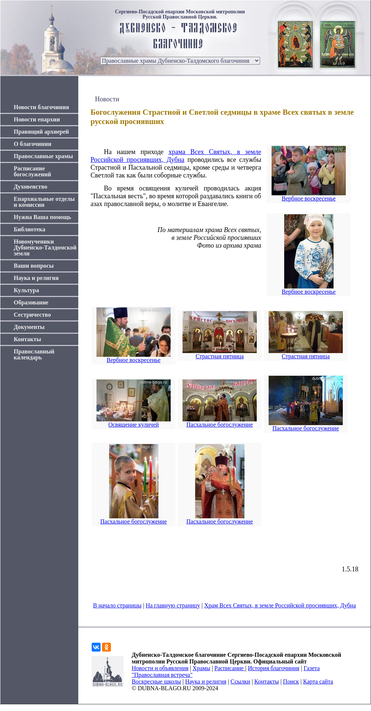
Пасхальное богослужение (219, 424)
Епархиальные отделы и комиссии (44, 202)
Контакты (27, 339)
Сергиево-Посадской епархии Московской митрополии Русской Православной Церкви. (180, 14)
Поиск (291, 681)
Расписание (229, 668)
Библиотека (29, 229)
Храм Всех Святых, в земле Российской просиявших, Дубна (280, 605)
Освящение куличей (133, 424)
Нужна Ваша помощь (42, 217)
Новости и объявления (160, 668)
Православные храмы (43, 156)
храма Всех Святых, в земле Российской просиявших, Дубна (176, 155)
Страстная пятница (220, 356)
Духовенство (30, 186)
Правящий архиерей (41, 131)
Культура (26, 290)
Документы (29, 327)
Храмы (201, 668)
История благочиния (273, 668)
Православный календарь (34, 354)
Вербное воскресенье (308, 198)
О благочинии (32, 144)
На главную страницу (173, 605)
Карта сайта (318, 681)
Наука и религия (36, 278)
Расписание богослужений (32, 171)
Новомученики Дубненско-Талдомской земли (45, 247)
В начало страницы (117, 605)
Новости (107, 99)
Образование (31, 302)
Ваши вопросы (34, 265)
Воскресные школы (156, 681)
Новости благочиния (41, 107)
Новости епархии (37, 119)
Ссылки (240, 681)
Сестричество (32, 315)
